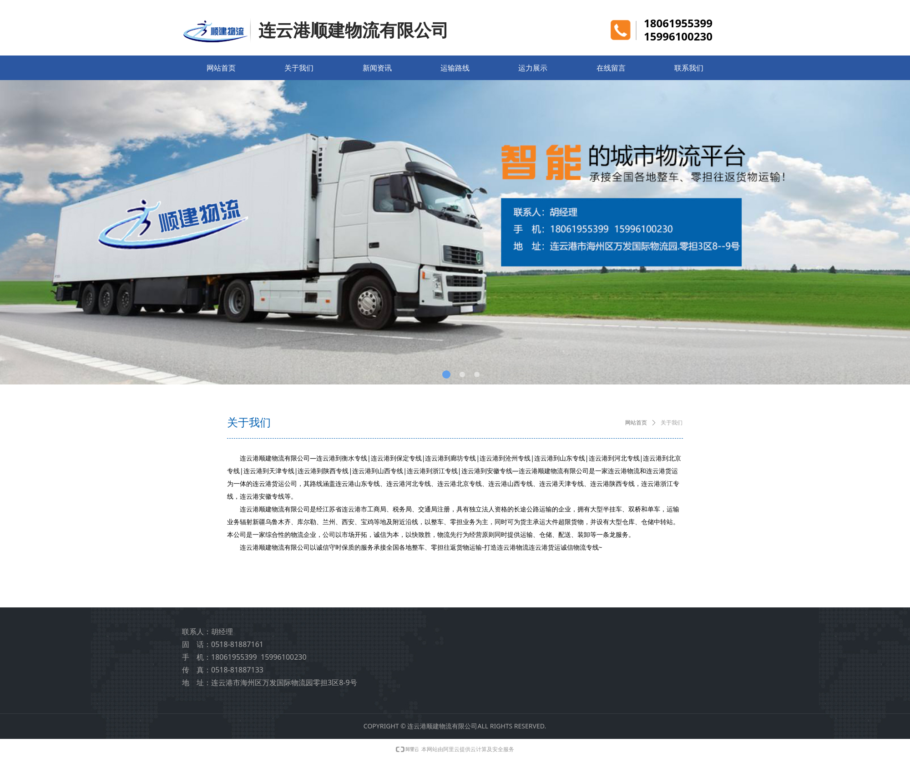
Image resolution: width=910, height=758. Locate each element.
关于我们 (671, 422)
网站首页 (636, 422)
